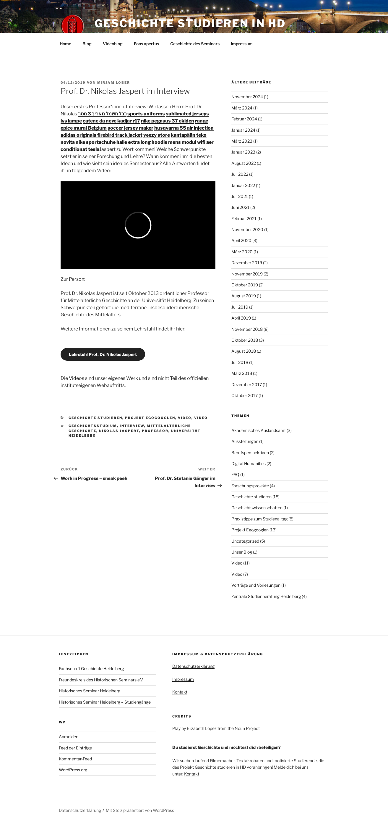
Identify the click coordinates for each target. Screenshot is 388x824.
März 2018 (241, 373)
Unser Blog (241, 551)
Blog (87, 43)
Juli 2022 (239, 174)
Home (65, 43)
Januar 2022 (243, 185)
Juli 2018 (239, 362)
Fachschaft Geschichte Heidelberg (91, 668)
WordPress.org (73, 769)
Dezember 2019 (246, 262)
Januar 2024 (243, 130)
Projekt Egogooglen (150, 418)
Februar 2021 (243, 218)
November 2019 (247, 273)
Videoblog (113, 43)
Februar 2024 (244, 118)
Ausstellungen (244, 441)
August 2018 (243, 351)
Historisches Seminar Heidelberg (89, 690)
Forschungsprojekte (250, 485)
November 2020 (247, 229)
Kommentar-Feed (75, 758)
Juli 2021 (239, 196)
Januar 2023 (243, 151)
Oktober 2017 (244, 395)
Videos (76, 378)
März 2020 (242, 251)
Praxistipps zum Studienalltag (259, 518)
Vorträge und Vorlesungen (255, 585)
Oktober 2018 (244, 340)
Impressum (242, 43)
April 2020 (241, 240)
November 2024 (247, 96)
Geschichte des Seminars (195, 43)
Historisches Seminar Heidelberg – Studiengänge (105, 701)
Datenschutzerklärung (193, 666)
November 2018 (247, 329)
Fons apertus (146, 43)
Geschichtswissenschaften (257, 507)
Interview (132, 426)
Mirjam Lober (113, 82)
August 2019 (243, 295)
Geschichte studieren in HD (190, 23)
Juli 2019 (239, 306)
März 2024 (241, 107)
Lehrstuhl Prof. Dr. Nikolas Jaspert (103, 354)
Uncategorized (245, 541)
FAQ (235, 474)
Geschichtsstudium (93, 426)
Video (184, 418)
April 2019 (241, 317)
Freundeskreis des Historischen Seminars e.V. (101, 679)
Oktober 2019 (244, 284)
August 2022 (243, 163)
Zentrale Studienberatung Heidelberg (266, 596)
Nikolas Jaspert (119, 431)
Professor (155, 431)
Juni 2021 (240, 207)
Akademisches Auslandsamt (258, 430)
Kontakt (179, 691)
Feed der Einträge (75, 747)
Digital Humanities (248, 463)
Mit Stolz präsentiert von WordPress (140, 810)
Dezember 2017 (246, 384)
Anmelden (68, 736)
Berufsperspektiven (250, 452)
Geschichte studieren (95, 418)
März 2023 (241, 140)
